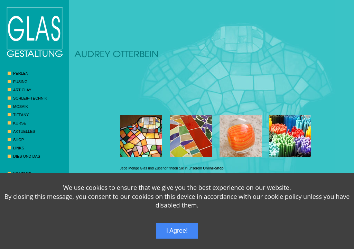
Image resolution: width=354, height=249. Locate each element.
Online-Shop (213, 168)
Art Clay (22, 90)
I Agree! (177, 230)
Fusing (20, 82)
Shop (18, 140)
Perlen (20, 73)
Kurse (19, 123)
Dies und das (26, 156)
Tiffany (21, 115)
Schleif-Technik (30, 98)
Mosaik (20, 106)
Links (18, 148)
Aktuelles (24, 131)
